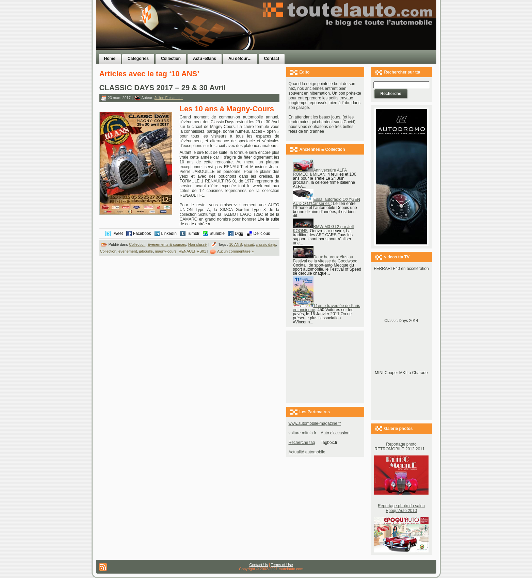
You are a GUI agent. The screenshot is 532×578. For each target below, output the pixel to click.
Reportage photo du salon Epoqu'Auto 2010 (401, 508)
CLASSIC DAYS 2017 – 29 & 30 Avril (162, 87)
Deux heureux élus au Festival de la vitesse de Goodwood (325, 259)
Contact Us (258, 565)
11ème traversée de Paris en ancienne (326, 307)
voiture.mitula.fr (303, 433)
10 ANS (235, 244)
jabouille (146, 251)
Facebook (142, 233)
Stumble (217, 233)
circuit (249, 244)
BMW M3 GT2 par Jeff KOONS (323, 228)
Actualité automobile (307, 452)
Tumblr (193, 233)
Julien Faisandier (169, 98)
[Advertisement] (352, 38)
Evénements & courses (167, 244)
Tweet (117, 233)
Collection (137, 244)
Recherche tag (302, 442)
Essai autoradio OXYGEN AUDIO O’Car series (326, 201)
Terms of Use (282, 565)
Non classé (197, 244)
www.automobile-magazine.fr (315, 423)
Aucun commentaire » (235, 251)
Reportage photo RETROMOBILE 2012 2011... (401, 446)
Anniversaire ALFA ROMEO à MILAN (320, 172)
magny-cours (166, 251)
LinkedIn (169, 233)
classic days (266, 244)
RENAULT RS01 (192, 251)
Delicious (262, 233)
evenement (127, 251)
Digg (239, 233)
